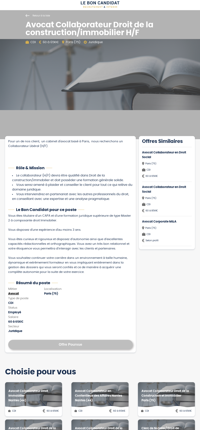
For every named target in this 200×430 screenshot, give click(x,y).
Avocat (13, 293)
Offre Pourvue (70, 344)
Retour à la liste (38, 15)
